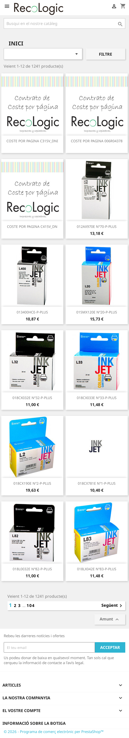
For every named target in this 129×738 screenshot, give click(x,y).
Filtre (105, 54)
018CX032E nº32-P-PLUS (32, 397)
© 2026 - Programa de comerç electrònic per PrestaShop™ (54, 731)
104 (31, 605)
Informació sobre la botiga (34, 723)
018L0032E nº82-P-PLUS (32, 569)
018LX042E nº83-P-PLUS (96, 569)
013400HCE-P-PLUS (32, 312)
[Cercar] (64, 23)
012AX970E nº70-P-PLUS (97, 226)
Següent (112, 606)
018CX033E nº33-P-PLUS (97, 397)
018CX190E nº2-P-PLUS (32, 483)
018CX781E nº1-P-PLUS (97, 483)
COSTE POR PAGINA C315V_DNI (32, 141)
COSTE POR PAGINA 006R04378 (97, 141)
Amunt (110, 619)
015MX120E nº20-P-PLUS (96, 312)
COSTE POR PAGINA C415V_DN (32, 226)
